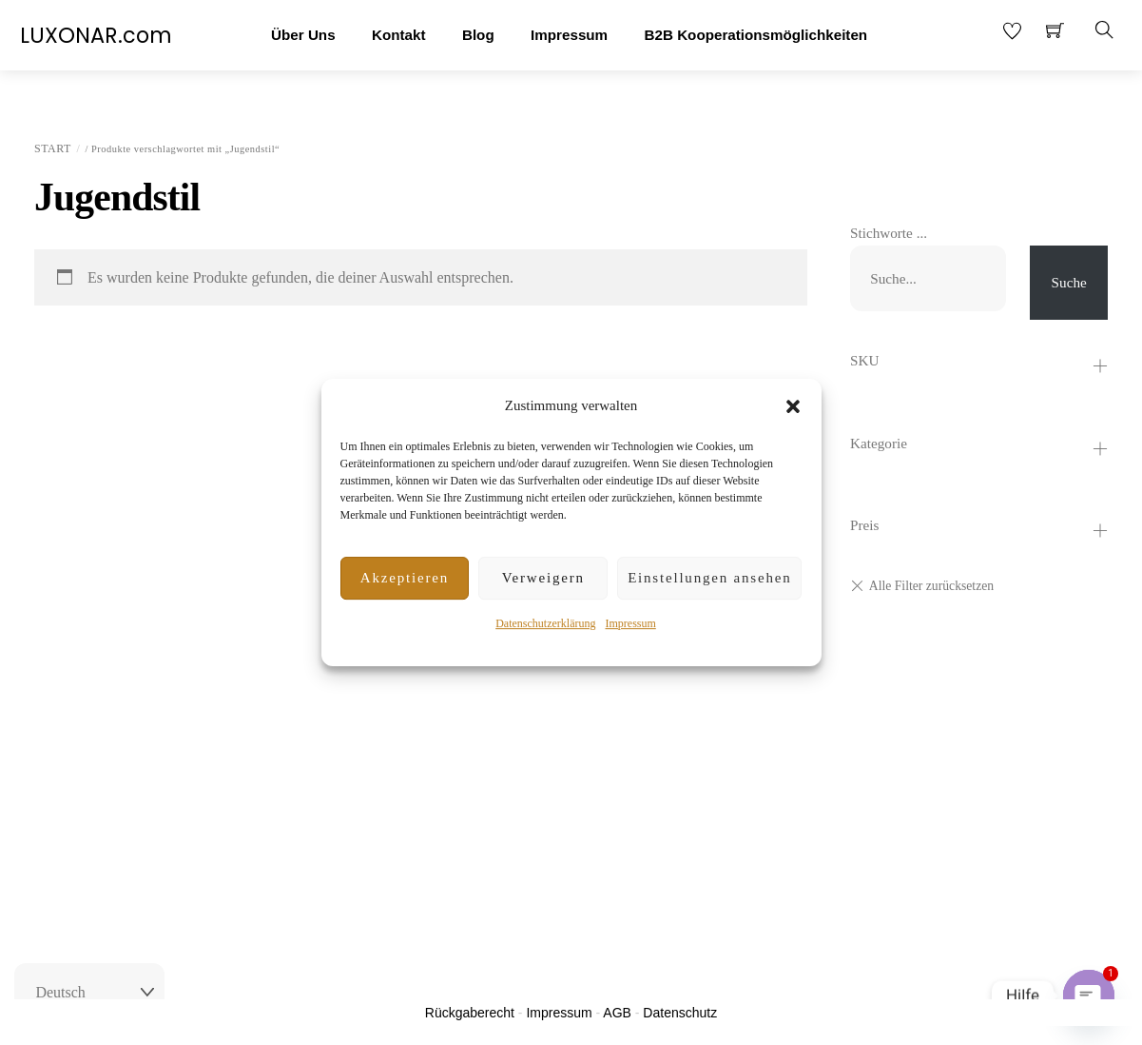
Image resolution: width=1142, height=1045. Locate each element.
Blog (478, 35)
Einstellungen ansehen (709, 577)
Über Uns (303, 35)
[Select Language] (89, 992)
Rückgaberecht (469, 1012)
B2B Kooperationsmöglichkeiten (756, 35)
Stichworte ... (888, 233)
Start (52, 148)
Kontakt (399, 35)
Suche (1069, 282)
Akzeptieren (404, 577)
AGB (617, 1012)
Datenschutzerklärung (545, 623)
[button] (793, 406)
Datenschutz (680, 1012)
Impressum (630, 623)
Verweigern (543, 577)
